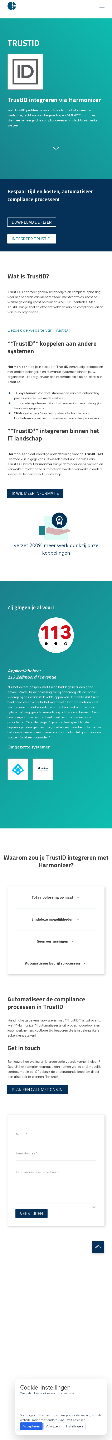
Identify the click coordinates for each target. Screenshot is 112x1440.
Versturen (31, 1213)
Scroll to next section (56, 148)
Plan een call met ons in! (38, 1089)
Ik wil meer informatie (35, 493)
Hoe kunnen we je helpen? (37, 1172)
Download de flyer (32, 222)
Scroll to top (98, 1247)
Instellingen (74, 1426)
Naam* (21, 1134)
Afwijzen (53, 1426)
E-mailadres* (26, 1153)
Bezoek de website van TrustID (38, 330)
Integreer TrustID (31, 239)
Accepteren (31, 1426)
